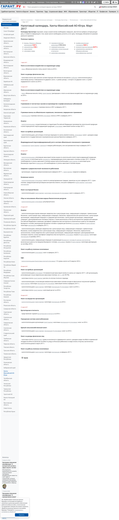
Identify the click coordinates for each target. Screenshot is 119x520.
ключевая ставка (29, 51)
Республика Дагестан (7, 241)
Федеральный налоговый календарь (9, 20)
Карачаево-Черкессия (7, 117)
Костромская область (8, 131)
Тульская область (9, 350)
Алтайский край (9, 34)
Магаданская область (8, 164)
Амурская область (9, 38)
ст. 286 (62, 275)
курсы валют (28, 49)
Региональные (7, 24)
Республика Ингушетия (7, 247)
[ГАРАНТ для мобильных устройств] (75, 2)
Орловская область (10, 207)
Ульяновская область (8, 363)
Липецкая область (9, 160)
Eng (114, 2)
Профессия (103, 12)
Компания (4, 2)
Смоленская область (7, 329)
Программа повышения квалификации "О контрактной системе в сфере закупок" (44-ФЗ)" (9, 465)
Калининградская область (9, 105)
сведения (43, 145)
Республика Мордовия (7, 271)
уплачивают (34, 107)
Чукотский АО (8, 394)
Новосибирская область (9, 194)
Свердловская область (8, 324)
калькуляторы (28, 47)
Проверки (112, 12)
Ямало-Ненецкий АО (9, 398)
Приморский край (9, 219)
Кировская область (10, 126)
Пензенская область (7, 211)
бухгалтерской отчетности (45, 314)
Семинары (40, 2)
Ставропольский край (9, 334)
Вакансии (13, 2)
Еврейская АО (8, 81)
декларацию (32, 225)
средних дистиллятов (83, 240)
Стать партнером (52, 2)
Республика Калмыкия (7, 252)
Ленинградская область (8, 155)
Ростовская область (7, 301)
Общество (92, 12)
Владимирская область (8, 61)
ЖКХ (65, 12)
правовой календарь (58, 47)
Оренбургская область (8, 202)
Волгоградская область (8, 66)
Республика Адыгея (10, 225)
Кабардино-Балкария (7, 100)
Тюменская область (10, 354)
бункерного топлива (68, 240)
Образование (73, 12)
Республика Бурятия (7, 236)
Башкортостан (8, 232)
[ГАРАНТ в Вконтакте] (78, 2)
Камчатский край (9, 113)
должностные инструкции (84, 47)
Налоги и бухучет (22, 12)
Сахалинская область (8, 318)
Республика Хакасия (7, 296)
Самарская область (10, 309)
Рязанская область (10, 305)
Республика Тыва (9, 291)
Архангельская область (8, 42)
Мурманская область (8, 175)
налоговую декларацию (52, 193)
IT (97, 12)
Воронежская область (8, 77)
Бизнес (32, 12)
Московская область (7, 169)
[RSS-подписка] (98, 2)
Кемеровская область (8, 122)
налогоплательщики (28, 124)
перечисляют (38, 339)
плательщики (26, 116)
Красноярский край (8, 141)
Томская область (9, 347)
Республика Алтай (9, 229)
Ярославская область (8, 404)
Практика (39, 12)
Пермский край (9, 215)
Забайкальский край (8, 86)
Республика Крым (9, 411)
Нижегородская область (9, 183)
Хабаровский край (9, 368)
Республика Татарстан (7, 287)
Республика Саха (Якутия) (9, 277)
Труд (46, 12)
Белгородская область (8, 53)
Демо (34, 2)
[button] (108, 7)
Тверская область (9, 344)
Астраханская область (8, 47)
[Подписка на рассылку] (72, 2)
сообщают (74, 78)
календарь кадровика (58, 53)
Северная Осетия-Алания (9, 282)
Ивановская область (7, 91)
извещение (40, 163)
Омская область (9, 198)
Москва (6, 28)
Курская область (9, 151)
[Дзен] (80, 2)
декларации (64, 322)
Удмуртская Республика (7, 358)
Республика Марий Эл (10, 266)
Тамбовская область (7, 340)
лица (23, 69)
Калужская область (10, 109)
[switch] (24, 7)
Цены (28, 2)
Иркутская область (10, 95)
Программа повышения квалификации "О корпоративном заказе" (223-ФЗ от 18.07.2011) (9, 496)
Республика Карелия (7, 257)
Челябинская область (8, 379)
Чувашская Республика (7, 390)
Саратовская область (8, 313)
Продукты (21, 2)
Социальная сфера (56, 12)
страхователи (26, 107)
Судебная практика (8, 12)
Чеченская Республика (7, 385)
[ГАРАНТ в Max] (83, 2)
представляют (47, 93)
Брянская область (9, 57)
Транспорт (83, 12)
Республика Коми (9, 262)
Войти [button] (106, 2)
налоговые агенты (41, 261)
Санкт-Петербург (9, 31)
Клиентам (63, 2)
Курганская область (7, 147)
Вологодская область (8, 72)
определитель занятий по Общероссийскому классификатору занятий (84, 51)
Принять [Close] (21, 515)
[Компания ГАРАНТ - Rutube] (95, 2)
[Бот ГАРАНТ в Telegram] (89, 2)
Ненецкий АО (8, 179)
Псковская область (10, 222)
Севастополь (8, 408)
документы (46, 159)
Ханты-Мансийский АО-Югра (9, 373)
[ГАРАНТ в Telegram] (86, 2)
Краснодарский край (9, 136)
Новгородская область (8, 188)
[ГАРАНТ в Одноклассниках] (92, 2)
